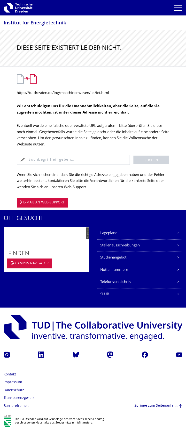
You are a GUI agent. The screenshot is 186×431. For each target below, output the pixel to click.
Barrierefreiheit (16, 406)
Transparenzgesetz (19, 398)
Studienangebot (113, 257)
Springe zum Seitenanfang (156, 405)
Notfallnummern (114, 270)
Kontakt (10, 374)
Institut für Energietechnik (35, 23)
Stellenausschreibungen (120, 245)
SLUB (104, 294)
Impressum (13, 382)
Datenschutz (14, 390)
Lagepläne (108, 233)
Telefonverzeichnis (115, 282)
